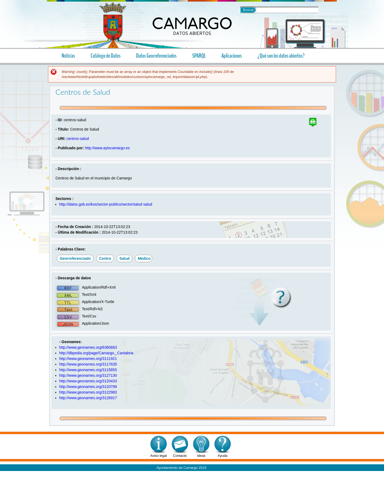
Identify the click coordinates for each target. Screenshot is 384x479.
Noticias (68, 56)
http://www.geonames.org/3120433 (88, 381)
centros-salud (77, 138)
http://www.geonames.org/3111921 (88, 358)
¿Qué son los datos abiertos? (279, 56)
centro (105, 258)
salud (147, 204)
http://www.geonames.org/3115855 (88, 370)
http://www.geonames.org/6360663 (88, 347)
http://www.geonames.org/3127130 (88, 375)
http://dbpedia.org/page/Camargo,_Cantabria (96, 353)
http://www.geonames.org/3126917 (88, 398)
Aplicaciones (229, 56)
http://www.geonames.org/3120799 (88, 386)
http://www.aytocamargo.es (107, 148)
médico (144, 258)
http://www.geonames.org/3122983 (88, 392)
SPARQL (199, 56)
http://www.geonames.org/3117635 (88, 364)
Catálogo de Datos (106, 56)
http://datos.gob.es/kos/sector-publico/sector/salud (100, 204)
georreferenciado (75, 258)
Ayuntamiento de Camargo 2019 (181, 468)
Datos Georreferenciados (156, 56)
